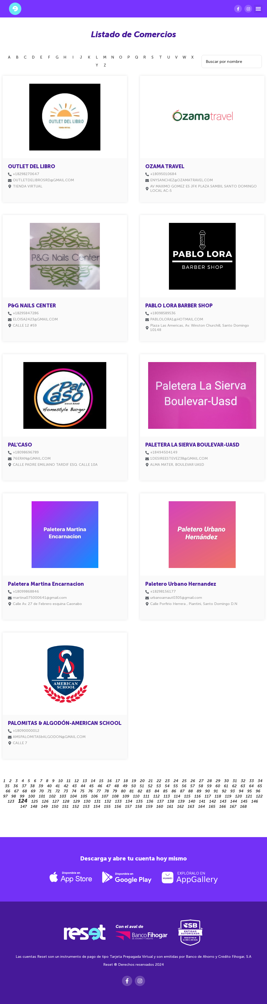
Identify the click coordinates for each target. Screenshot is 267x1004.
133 (118, 801)
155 (107, 806)
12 (76, 781)
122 (259, 796)
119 (228, 796)
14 (93, 781)
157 (128, 806)
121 (249, 796)
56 (184, 786)
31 (235, 781)
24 (176, 781)
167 (233, 806)
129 (76, 801)
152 (75, 806)
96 (258, 791)
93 (232, 791)
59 (209, 786)
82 (140, 791)
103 (63, 796)
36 (15, 786)
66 (8, 791)
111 (146, 796)
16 (109, 781)
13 (85, 781)
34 (260, 781)
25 (184, 781)
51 (142, 786)
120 (238, 796)
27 (201, 781)
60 (217, 786)
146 (254, 801)
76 (90, 791)
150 (55, 806)
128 (66, 801)
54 (167, 786)
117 (208, 796)
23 (167, 781)
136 (150, 801)
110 (136, 796)
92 (224, 791)
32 (243, 781)
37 (24, 786)
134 (129, 801)
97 (5, 796)
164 (201, 806)
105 (84, 796)
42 (66, 786)
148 (34, 806)
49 (125, 786)
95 (249, 791)
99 (22, 796)
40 (49, 786)
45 (91, 786)
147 (23, 806)
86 (173, 791)
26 (192, 781)
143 (223, 801)
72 (57, 791)
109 (125, 796)
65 (260, 786)
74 (74, 791)
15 (101, 781)
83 (148, 791)
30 (226, 781)
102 (52, 796)
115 (187, 796)
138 (170, 801)
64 (251, 786)
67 (16, 791)
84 (157, 791)
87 (182, 791)
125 (34, 801)
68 (24, 791)
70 (41, 791)
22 (159, 781)
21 (150, 781)
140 (191, 801)
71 (49, 791)
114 (177, 796)
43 (74, 786)
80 (123, 791)
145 (244, 801)
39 (41, 786)
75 (82, 791)
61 (226, 786)
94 (241, 791)
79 (115, 791)
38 (32, 786)
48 (116, 786)
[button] (258, 9)
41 (57, 786)
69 (33, 791)
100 (31, 796)
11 (68, 781)
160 (159, 806)
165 (212, 806)
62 (234, 786)
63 (243, 786)
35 (7, 786)
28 (209, 781)
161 (170, 806)
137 (160, 801)
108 (115, 796)
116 (197, 796)
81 (131, 791)
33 (251, 781)
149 (44, 806)
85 (165, 791)
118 (218, 796)
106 (94, 796)
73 (66, 791)
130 (87, 801)
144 (233, 801)
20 (142, 781)
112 (156, 796)
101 (42, 796)
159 (149, 806)
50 (133, 786)
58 (200, 786)
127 (55, 801)
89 (199, 791)
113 (167, 796)
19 (134, 781)
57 (192, 786)
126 (45, 801)
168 (243, 806)
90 (207, 791)
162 (180, 806)
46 (100, 786)
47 (108, 786)
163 (191, 806)
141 (202, 801)
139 (181, 801)
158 (138, 806)
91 (216, 791)
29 (218, 781)
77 (99, 791)
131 (97, 801)
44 (83, 786)
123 (11, 801)
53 (158, 786)
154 (96, 806)
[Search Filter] (230, 61)
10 (60, 781)
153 (86, 806)
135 (139, 801)
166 (222, 806)
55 (175, 786)
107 (105, 796)
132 (107, 801)
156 (118, 806)
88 (190, 791)
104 (73, 796)
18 (125, 781)
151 (65, 806)
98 (13, 796)
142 (212, 801)
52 (150, 786)
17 (118, 781)
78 (106, 791)
